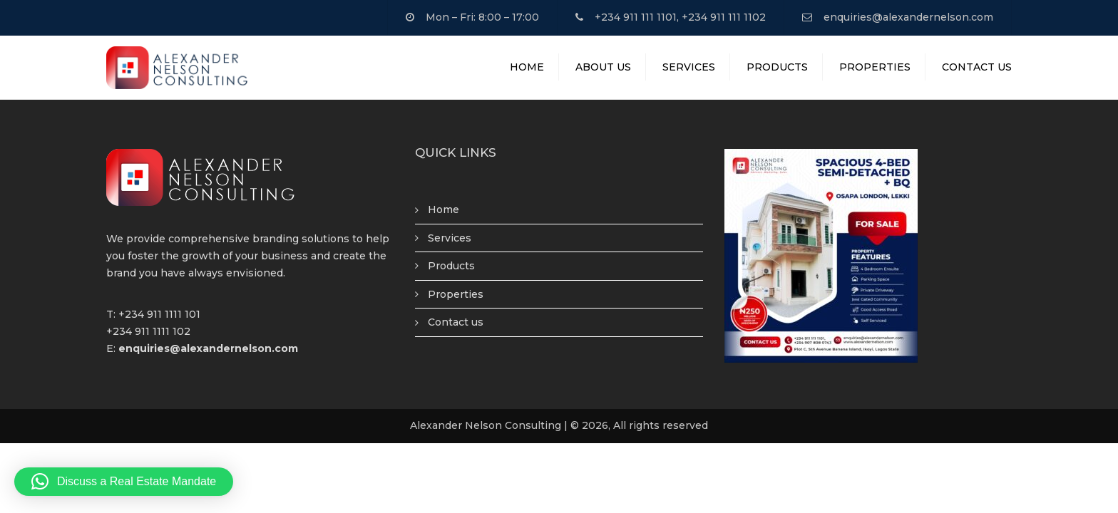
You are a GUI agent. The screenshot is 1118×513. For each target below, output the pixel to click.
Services (688, 67)
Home (527, 67)
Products (777, 67)
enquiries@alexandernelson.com (908, 17)
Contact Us (977, 67)
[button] (123, 481)
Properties (875, 67)
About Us (603, 67)
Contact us (455, 322)
